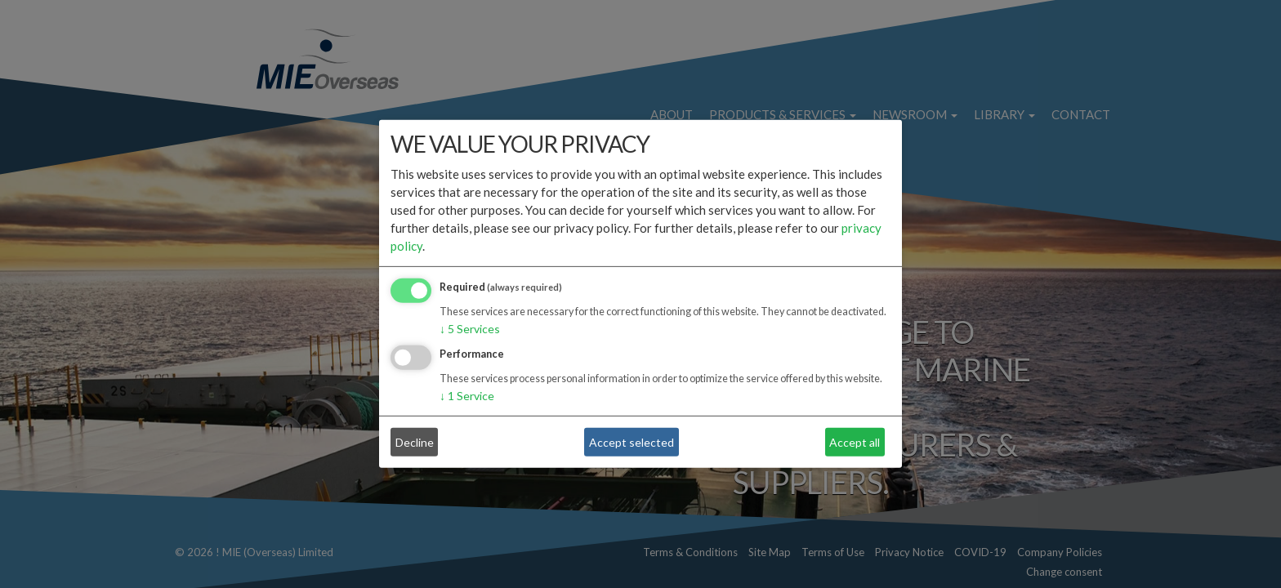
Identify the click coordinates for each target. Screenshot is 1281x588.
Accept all (854, 442)
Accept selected (631, 442)
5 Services (470, 329)
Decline (414, 442)
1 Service (467, 396)
